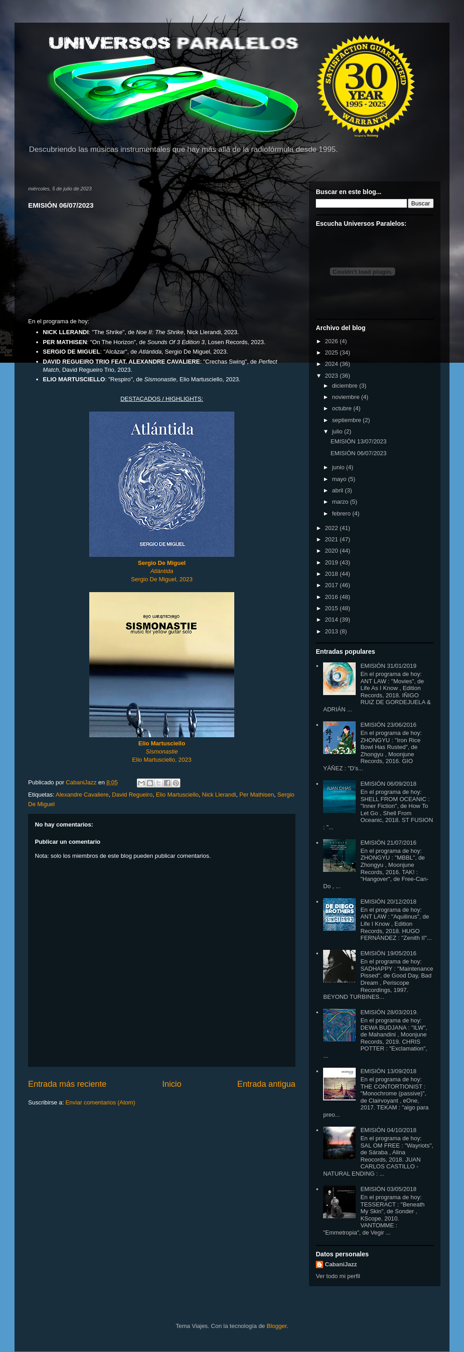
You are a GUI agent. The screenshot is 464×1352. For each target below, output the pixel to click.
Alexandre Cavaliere (82, 794)
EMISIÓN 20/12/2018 (388, 901)
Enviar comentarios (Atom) (100, 1102)
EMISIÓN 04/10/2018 (388, 1130)
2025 (332, 352)
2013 (332, 631)
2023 (332, 375)
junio (339, 467)
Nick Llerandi (219, 794)
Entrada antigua (266, 1084)
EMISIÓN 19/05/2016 (388, 953)
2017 (332, 585)
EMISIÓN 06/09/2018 (388, 783)
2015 (332, 608)
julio (338, 431)
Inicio (171, 1084)
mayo (340, 479)
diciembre (345, 385)
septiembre (347, 420)
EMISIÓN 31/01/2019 (388, 665)
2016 (332, 596)
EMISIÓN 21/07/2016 (388, 842)
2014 (332, 619)
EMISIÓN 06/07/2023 (358, 453)
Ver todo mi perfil (338, 1276)
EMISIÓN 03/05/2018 (388, 1189)
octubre (342, 408)
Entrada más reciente (67, 1084)
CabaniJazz (341, 1264)
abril (338, 490)
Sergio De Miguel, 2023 (162, 579)
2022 (332, 528)
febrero (342, 513)
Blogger (276, 1326)
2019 (332, 562)
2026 (332, 341)
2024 (332, 363)
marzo (341, 501)
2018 (332, 573)
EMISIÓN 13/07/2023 (358, 441)
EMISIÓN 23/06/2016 (388, 724)
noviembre (346, 397)
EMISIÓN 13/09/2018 (388, 1071)
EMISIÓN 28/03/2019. (389, 1012)
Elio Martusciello (161, 743)
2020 (332, 550)
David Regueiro (132, 794)
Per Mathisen (256, 794)
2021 (332, 539)
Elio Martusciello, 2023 (162, 759)
